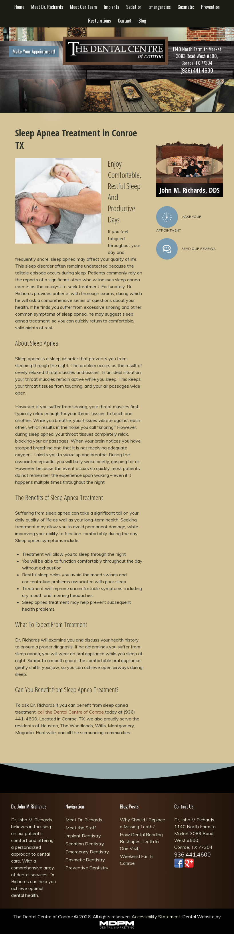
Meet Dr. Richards (47, 6)
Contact (125, 20)
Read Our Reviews (186, 249)
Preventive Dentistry (87, 868)
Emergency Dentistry (87, 852)
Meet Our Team (83, 6)
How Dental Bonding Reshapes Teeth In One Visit (141, 841)
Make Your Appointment (178, 219)
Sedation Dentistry (85, 844)
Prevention (210, 6)
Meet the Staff (81, 828)
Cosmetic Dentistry (85, 860)
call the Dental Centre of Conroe (71, 712)
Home (19, 6)
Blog (142, 20)
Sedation (134, 6)
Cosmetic (186, 6)
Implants (111, 6)
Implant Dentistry (83, 836)
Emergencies (159, 6)
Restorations (99, 20)
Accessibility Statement (156, 916)
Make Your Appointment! (34, 51)
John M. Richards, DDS (189, 190)
